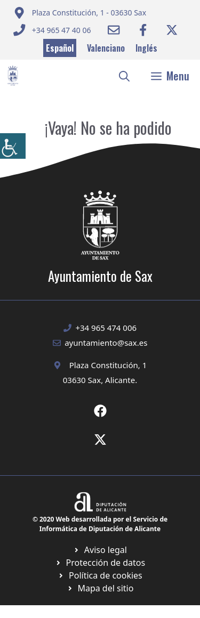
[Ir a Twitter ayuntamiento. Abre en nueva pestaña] (171, 29)
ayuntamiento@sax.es (106, 342)
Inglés (146, 48)
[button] (124, 76)
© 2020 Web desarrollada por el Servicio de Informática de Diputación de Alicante (100, 524)
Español (60, 48)
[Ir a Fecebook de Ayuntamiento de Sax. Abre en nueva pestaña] (100, 410)
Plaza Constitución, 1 (108, 365)
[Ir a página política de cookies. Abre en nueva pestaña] (100, 562)
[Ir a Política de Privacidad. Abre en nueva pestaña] (100, 549)
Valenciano (106, 48)
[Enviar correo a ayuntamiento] (80, 12)
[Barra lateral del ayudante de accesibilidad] (13, 146)
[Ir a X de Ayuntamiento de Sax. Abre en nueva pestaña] (100, 439)
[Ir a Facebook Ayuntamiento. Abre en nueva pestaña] (143, 29)
